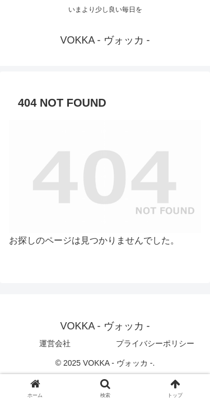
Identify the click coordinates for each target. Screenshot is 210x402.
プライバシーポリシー (155, 343)
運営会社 (55, 343)
